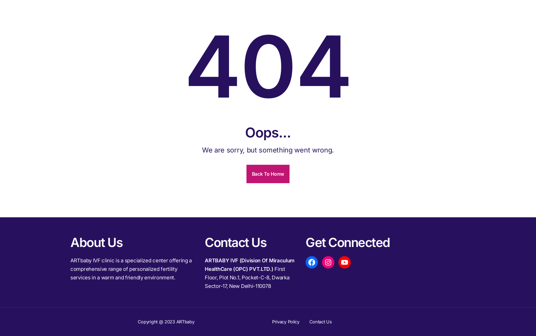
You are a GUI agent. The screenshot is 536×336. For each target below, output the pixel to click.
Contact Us (320, 321)
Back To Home (268, 174)
